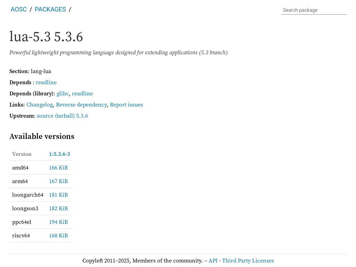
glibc (63, 93)
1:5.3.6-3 (59, 154)
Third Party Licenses (248, 260)
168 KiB (58, 235)
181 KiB (58, 194)
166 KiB (58, 167)
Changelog (39, 104)
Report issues (126, 104)
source (45, 115)
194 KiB (58, 222)
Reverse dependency (81, 104)
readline (46, 82)
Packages (50, 9)
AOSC (19, 9)
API (213, 260)
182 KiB (58, 208)
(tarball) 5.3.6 (71, 115)
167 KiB (58, 181)
